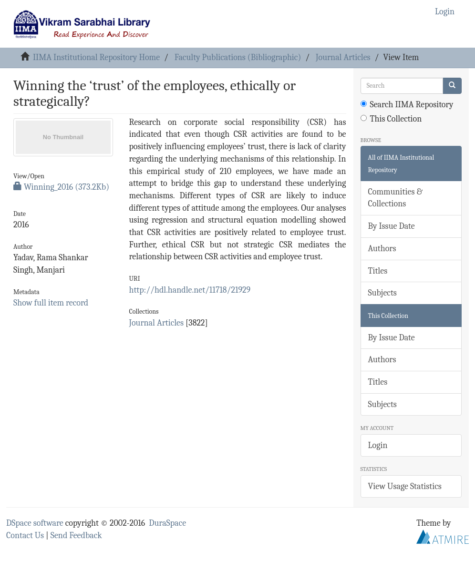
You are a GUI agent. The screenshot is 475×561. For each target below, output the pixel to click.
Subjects (382, 293)
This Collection (391, 119)
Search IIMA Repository (407, 105)
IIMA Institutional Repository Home (96, 57)
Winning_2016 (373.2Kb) (61, 187)
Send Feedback (76, 535)
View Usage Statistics (405, 486)
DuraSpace (167, 523)
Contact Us (25, 535)
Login (378, 445)
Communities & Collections (395, 198)
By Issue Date (391, 226)
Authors (382, 249)
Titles (378, 271)
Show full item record (50, 303)
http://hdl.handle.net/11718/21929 (190, 290)
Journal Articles (343, 57)
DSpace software (34, 523)
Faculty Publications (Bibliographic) (238, 57)
